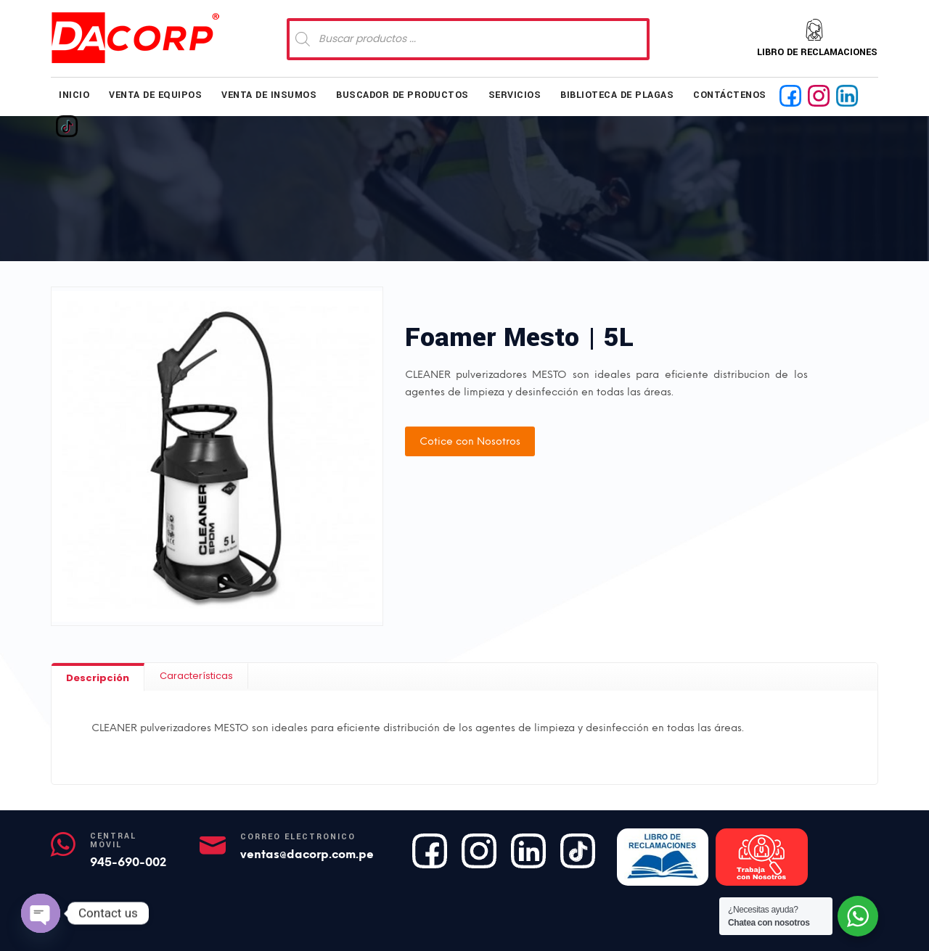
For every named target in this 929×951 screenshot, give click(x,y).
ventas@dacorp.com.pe (307, 854)
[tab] (98, 677)
